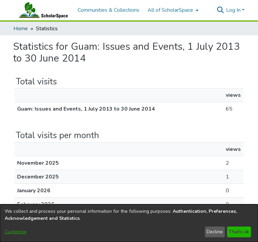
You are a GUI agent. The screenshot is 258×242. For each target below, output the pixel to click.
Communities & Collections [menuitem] (108, 10)
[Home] (42, 10)
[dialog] (129, 223)
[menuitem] (172, 10)
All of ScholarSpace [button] (170, 10)
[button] (220, 10)
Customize (16, 232)
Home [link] (20, 28)
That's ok (239, 232)
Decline (215, 232)
